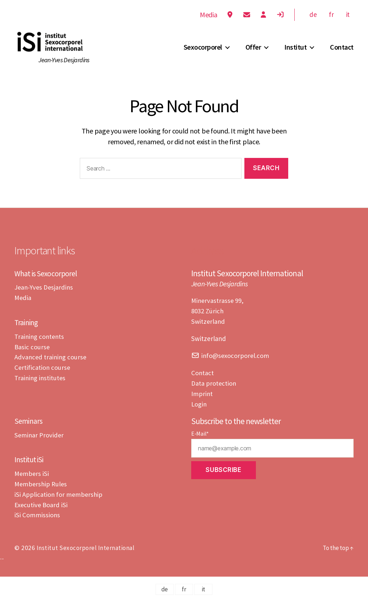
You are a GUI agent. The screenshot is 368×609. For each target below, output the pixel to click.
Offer (253, 51)
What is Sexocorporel (48, 281)
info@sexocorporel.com (236, 363)
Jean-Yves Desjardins (44, 295)
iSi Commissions (37, 522)
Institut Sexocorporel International (86, 555)
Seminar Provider (39, 442)
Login (199, 411)
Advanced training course (51, 364)
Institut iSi (31, 467)
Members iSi (32, 481)
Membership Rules (41, 491)
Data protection (214, 391)
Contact (342, 51)
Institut (295, 51)
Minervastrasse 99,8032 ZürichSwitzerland (218, 319)
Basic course (32, 354)
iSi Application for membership (59, 501)
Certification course (42, 375)
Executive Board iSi (41, 512)
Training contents (40, 344)
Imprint (202, 401)
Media (206, 14)
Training (27, 330)
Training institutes (40, 385)
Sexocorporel (203, 51)
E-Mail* (200, 441)
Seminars (29, 428)
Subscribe (223, 477)
